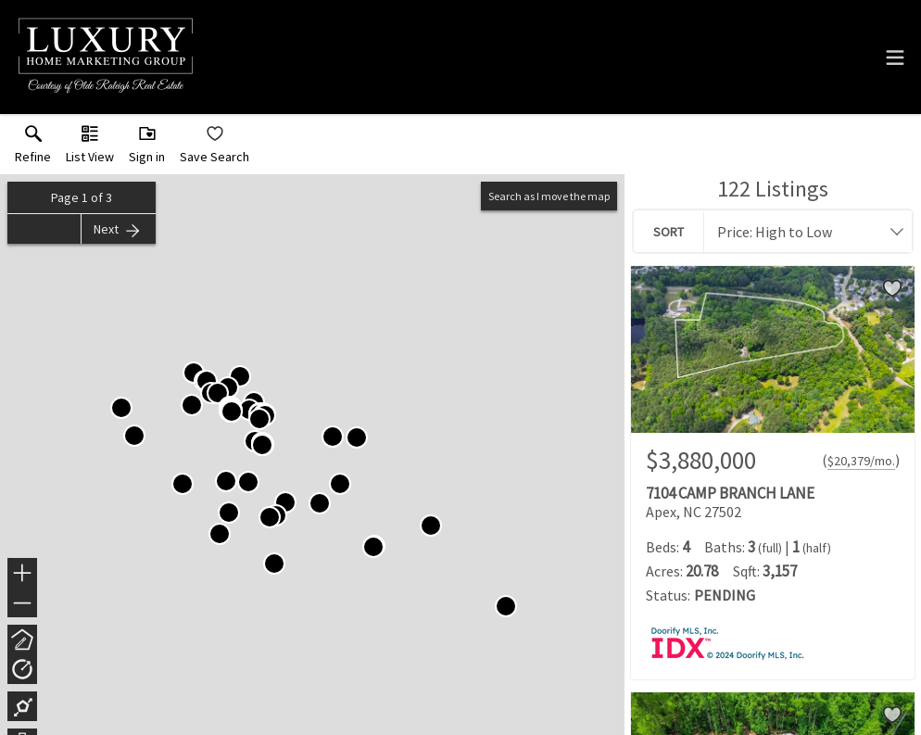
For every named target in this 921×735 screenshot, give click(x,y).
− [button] (22, 603)
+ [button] (23, 575)
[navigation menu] (895, 57)
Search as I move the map (549, 196)
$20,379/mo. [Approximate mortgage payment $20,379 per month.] (861, 460)
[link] (33, 148)
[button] (90, 148)
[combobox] (802, 231)
